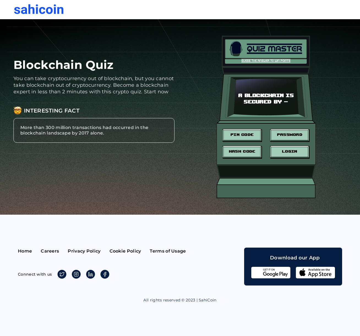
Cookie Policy (125, 251)
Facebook (103, 274)
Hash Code (242, 151)
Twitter (61, 274)
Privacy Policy (84, 251)
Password (289, 134)
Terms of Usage (168, 251)
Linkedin (89, 274)
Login (289, 151)
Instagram (75, 274)
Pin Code (242, 134)
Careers (50, 251)
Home (25, 251)
